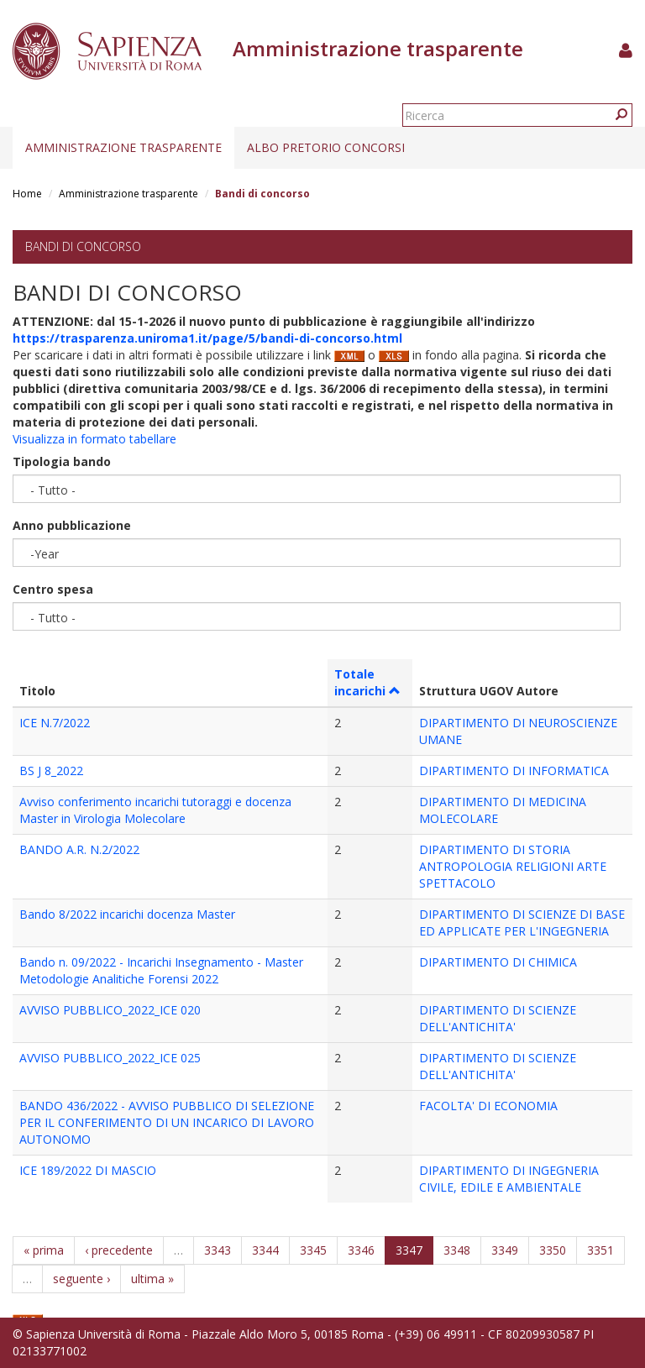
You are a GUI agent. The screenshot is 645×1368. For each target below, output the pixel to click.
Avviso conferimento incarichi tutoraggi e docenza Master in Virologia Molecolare (155, 810)
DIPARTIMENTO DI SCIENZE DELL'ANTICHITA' (497, 1018)
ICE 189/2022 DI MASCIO (87, 1170)
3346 (361, 1250)
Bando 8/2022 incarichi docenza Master (127, 914)
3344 (265, 1250)
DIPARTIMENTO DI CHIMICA (498, 962)
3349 (504, 1250)
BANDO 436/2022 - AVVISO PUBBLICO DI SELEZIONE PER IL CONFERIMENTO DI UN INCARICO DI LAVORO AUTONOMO (166, 1122)
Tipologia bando (62, 461)
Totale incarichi (367, 682)
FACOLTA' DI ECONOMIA (488, 1106)
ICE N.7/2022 (54, 723)
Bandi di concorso (83, 246)
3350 (552, 1250)
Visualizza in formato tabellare (94, 439)
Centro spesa (53, 589)
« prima (44, 1250)
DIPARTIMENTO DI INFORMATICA (514, 770)
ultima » (152, 1279)
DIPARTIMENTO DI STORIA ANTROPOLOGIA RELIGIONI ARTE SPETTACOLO (512, 866)
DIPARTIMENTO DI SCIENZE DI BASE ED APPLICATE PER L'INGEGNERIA (522, 922)
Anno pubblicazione (72, 525)
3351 (600, 1250)
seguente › (81, 1279)
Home (27, 193)
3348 (456, 1250)
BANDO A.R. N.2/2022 (79, 849)
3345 (313, 1250)
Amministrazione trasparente (123, 147)
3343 (217, 1250)
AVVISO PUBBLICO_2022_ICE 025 (110, 1058)
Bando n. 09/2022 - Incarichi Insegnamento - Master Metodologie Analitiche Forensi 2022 (161, 970)
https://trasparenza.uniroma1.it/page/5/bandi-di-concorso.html (207, 338)
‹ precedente (119, 1250)
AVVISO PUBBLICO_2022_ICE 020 (110, 1010)
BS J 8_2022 (51, 770)
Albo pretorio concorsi (326, 147)
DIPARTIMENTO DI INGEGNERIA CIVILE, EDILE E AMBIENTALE (509, 1178)
